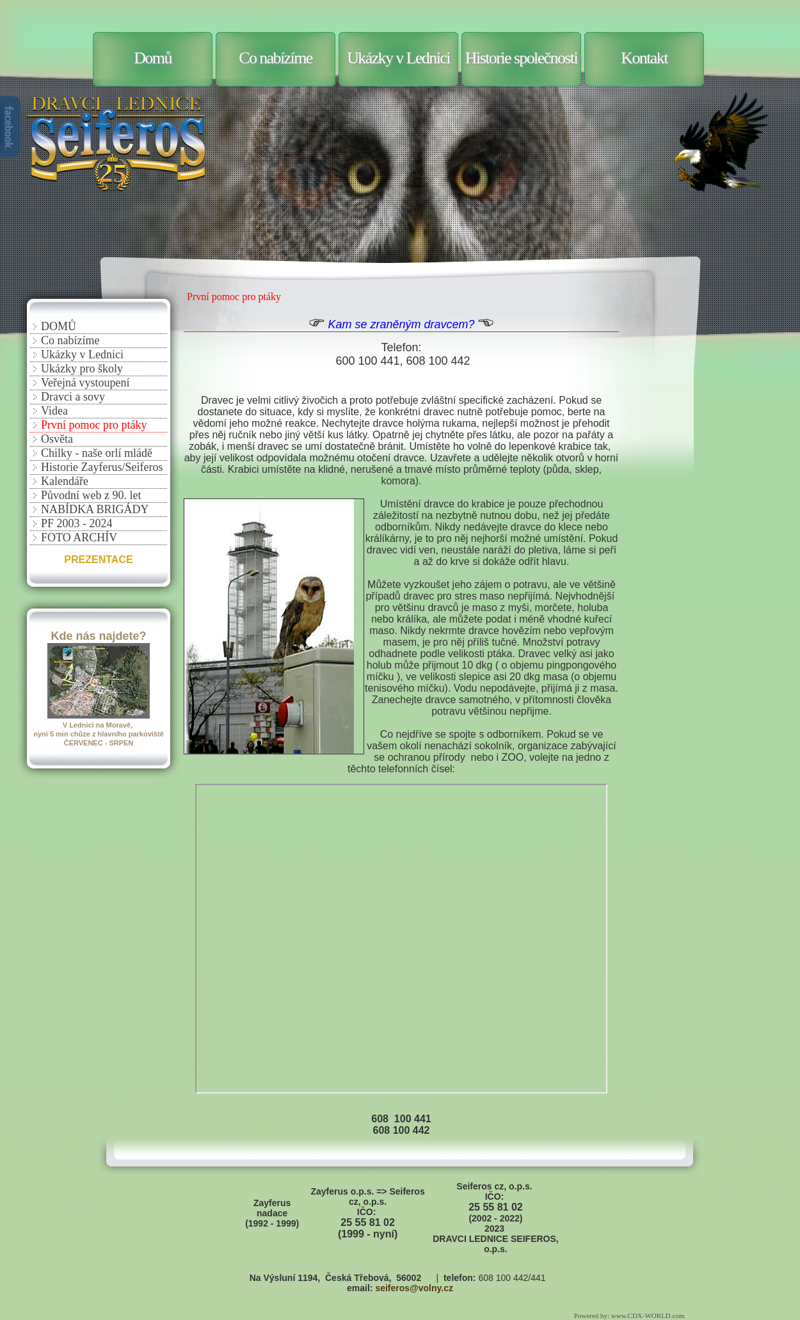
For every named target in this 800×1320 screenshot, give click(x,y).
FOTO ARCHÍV (79, 537)
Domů (153, 58)
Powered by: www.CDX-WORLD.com (630, 1315)
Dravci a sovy (73, 396)
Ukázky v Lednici (398, 58)
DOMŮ (58, 326)
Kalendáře (64, 481)
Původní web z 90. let (91, 495)
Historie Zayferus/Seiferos (102, 467)
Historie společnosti (521, 58)
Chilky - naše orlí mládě (96, 453)
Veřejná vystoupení (85, 382)
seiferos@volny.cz (414, 1288)
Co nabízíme (275, 58)
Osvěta (57, 439)
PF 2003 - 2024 (77, 523)
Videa (54, 410)
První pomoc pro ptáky (94, 424)
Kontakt (644, 58)
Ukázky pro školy (82, 368)
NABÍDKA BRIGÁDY (95, 509)
